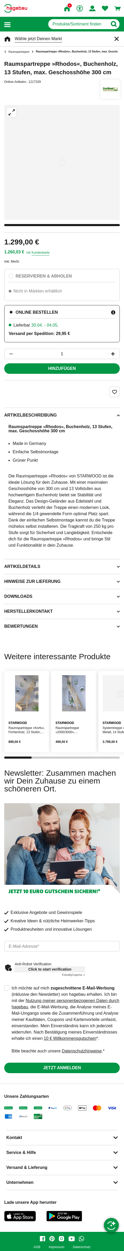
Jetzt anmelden (62, 1068)
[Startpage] (15, 8)
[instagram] (61, 1238)
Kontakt (14, 1137)
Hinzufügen (62, 368)
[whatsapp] (81, 1238)
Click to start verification (49, 969)
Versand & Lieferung (26, 1167)
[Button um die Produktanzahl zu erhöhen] (115, 354)
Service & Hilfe (21, 1152)
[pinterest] (52, 1238)
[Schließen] (116, 39)
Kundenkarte (41, 252)
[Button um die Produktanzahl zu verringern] (8, 354)
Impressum (56, 1247)
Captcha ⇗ (73, 974)
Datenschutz (81, 1247)
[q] (78, 24)
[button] (7, 24)
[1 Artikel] (62, 354)
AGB (37, 1247)
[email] (62, 946)
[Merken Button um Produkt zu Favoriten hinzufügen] (114, 392)
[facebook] (42, 1238)
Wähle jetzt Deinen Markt (38, 38)
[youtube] (71, 1238)
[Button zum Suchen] (114, 24)
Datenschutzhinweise (82, 1051)
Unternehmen (20, 1182)
